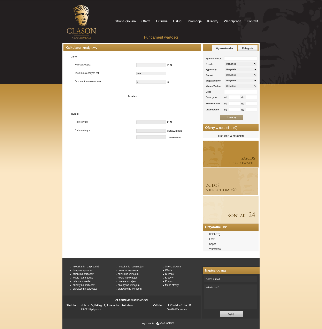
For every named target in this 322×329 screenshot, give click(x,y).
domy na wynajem (128, 270)
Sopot (212, 244)
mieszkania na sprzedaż (86, 266)
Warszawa (215, 249)
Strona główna (125, 21)
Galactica (167, 323)
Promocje (195, 21)
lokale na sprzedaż (83, 277)
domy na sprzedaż (83, 270)
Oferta (145, 21)
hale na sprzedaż (82, 281)
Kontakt (252, 21)
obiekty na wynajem (128, 285)
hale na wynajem (127, 281)
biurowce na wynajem (129, 288)
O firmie (162, 21)
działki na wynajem (128, 274)
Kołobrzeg (214, 234)
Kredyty (212, 21)
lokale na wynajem (128, 277)
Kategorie (247, 48)
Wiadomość (230, 296)
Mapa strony (172, 285)
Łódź (212, 239)
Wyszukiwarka (224, 48)
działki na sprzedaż (83, 274)
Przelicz (132, 96)
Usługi (177, 21)
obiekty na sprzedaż (84, 285)
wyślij (231, 314)
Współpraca (232, 21)
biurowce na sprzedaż (85, 288)
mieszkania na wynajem (131, 266)
